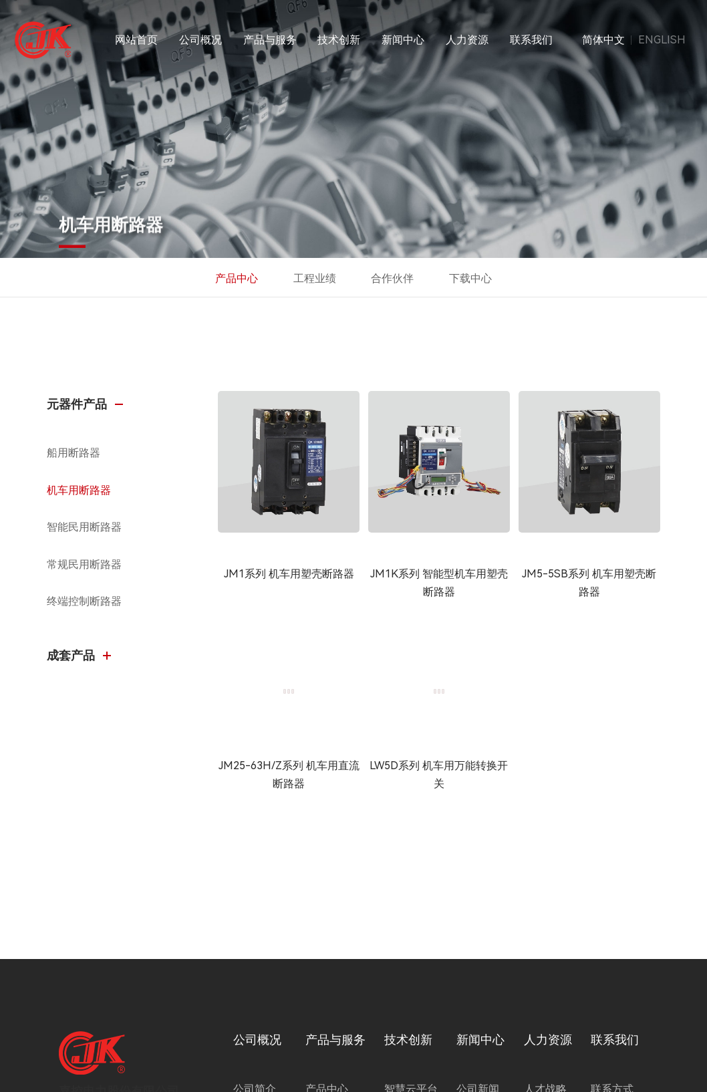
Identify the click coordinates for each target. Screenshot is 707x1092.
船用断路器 (73, 452)
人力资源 (467, 39)
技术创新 (338, 39)
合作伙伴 (392, 278)
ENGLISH (662, 40)
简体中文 (603, 40)
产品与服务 (270, 39)
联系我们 (531, 39)
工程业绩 (314, 278)
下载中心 (470, 278)
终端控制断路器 (84, 601)
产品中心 (236, 278)
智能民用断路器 (84, 527)
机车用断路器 (79, 490)
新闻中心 (403, 39)
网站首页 (136, 39)
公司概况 (200, 39)
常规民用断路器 (84, 564)
